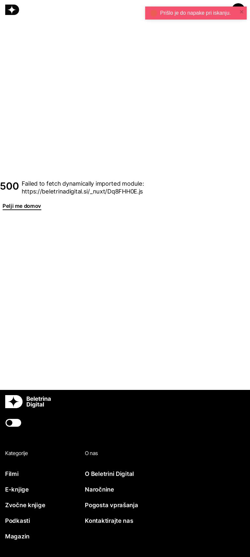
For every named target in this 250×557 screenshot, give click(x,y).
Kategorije (16, 453)
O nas (91, 453)
